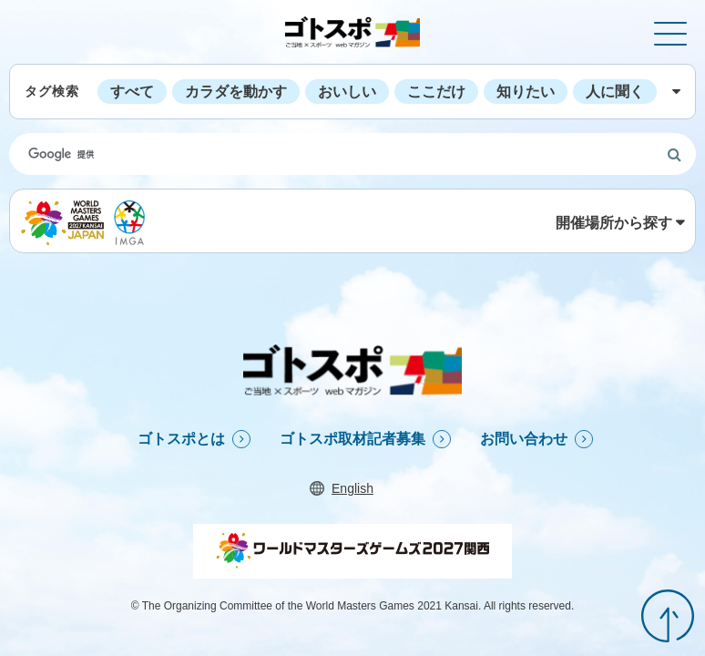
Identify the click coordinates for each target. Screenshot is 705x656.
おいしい (347, 91)
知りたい (525, 91)
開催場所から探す (614, 223)
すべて (132, 91)
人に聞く (615, 91)
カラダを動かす (236, 91)
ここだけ (436, 91)
